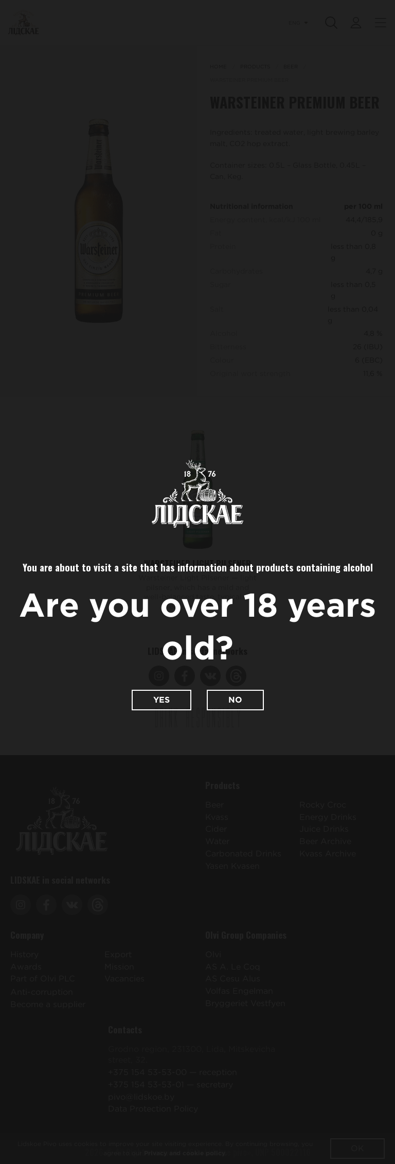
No (235, 700)
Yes (161, 700)
